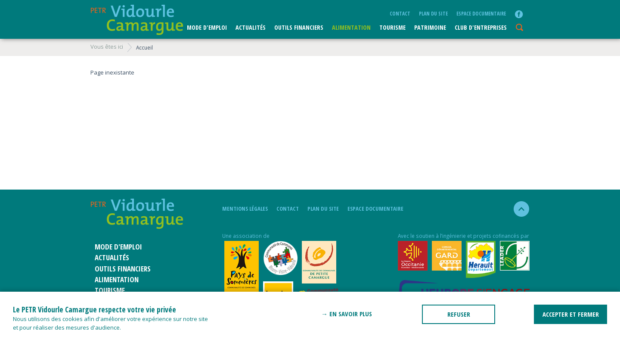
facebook (519, 14)
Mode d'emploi (207, 27)
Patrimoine (430, 27)
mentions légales (245, 208)
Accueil (144, 47)
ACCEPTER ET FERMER (570, 314)
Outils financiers (298, 27)
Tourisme (392, 27)
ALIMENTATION (351, 27)
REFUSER (458, 314)
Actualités (251, 27)
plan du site (433, 13)
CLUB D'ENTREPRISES (481, 27)
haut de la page (518, 209)
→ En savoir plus (346, 313)
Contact (400, 13)
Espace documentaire (481, 13)
